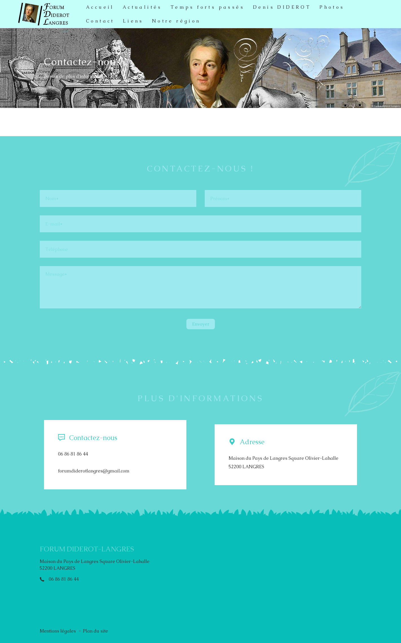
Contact (100, 21)
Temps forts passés (207, 7)
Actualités (142, 7)
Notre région (176, 21)
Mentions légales (58, 631)
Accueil (100, 7)
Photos (332, 7)
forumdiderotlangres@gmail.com (93, 471)
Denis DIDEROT (282, 7)
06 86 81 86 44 (73, 454)
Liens (133, 21)
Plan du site (95, 631)
